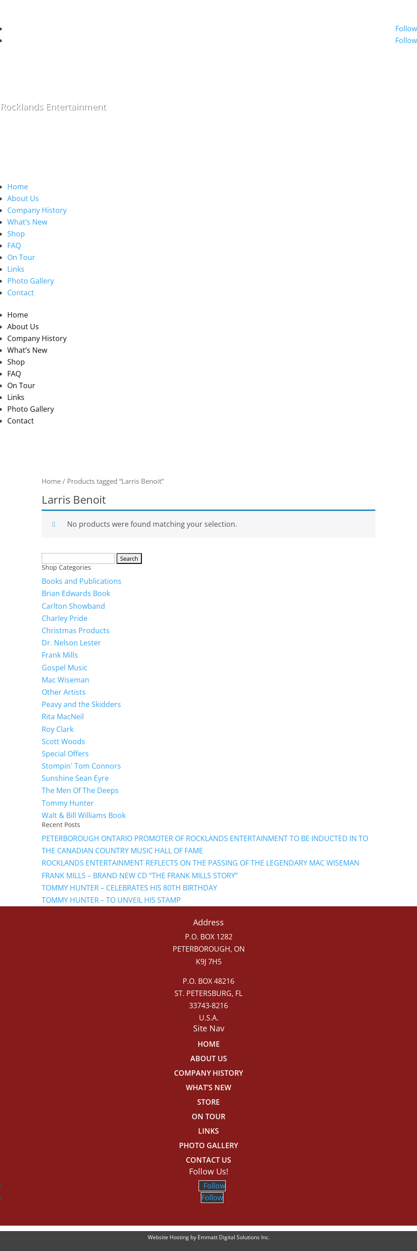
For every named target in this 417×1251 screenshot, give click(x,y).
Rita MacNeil (63, 717)
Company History (37, 210)
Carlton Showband (73, 606)
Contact (20, 293)
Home (17, 187)
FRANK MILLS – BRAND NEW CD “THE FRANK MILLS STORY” (140, 876)
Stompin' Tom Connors (81, 766)
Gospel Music (64, 668)
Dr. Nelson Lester (71, 643)
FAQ (14, 245)
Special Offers (65, 754)
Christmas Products (76, 630)
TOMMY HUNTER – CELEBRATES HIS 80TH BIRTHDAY (129, 888)
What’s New (27, 222)
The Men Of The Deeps (80, 790)
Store (208, 1102)
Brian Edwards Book (76, 593)
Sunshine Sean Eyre (75, 778)
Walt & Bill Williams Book (84, 815)
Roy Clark (57, 729)
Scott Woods (63, 741)
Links (15, 269)
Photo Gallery (30, 281)
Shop (16, 234)
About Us (23, 198)
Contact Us (208, 1160)
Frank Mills (60, 655)
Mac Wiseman (65, 680)
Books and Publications (81, 581)
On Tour (21, 257)
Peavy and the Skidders (81, 704)
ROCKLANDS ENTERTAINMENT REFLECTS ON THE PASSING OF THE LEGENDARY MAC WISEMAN (200, 863)
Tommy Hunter (68, 803)
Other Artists (64, 692)
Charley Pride (64, 618)
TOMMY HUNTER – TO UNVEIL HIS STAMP (111, 900)
